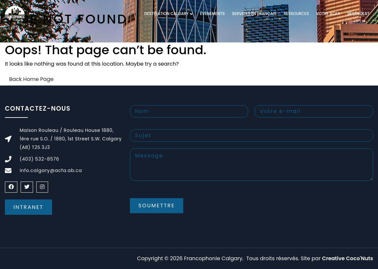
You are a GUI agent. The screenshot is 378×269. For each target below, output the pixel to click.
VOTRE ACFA (328, 13)
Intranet (28, 207)
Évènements (212, 13)
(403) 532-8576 (39, 159)
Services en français (254, 13)
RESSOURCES (296, 13)
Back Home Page (31, 79)
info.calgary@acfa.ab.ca (51, 170)
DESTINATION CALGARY (166, 13)
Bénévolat (358, 13)
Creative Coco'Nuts (347, 258)
